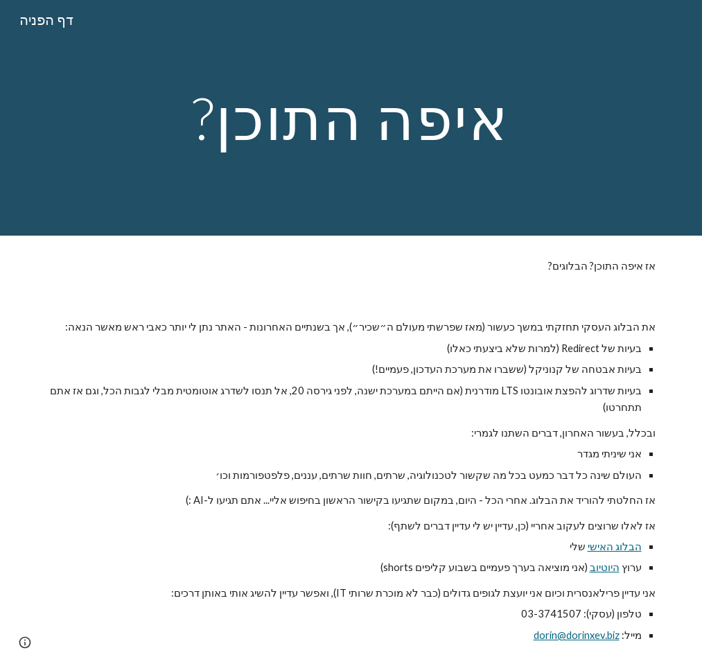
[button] (25, 642)
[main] (350, 117)
